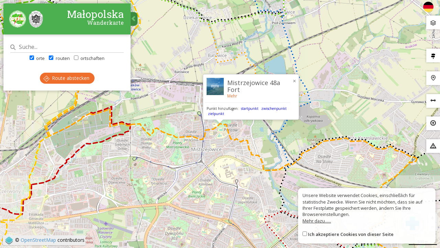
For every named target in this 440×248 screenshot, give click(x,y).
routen (59, 58)
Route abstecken (66, 78)
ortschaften (89, 58)
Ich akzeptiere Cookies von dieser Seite (351, 234)
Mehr (232, 96)
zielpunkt (216, 113)
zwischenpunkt (274, 108)
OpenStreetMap (38, 240)
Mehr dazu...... (316, 221)
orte (37, 58)
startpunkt (249, 108)
